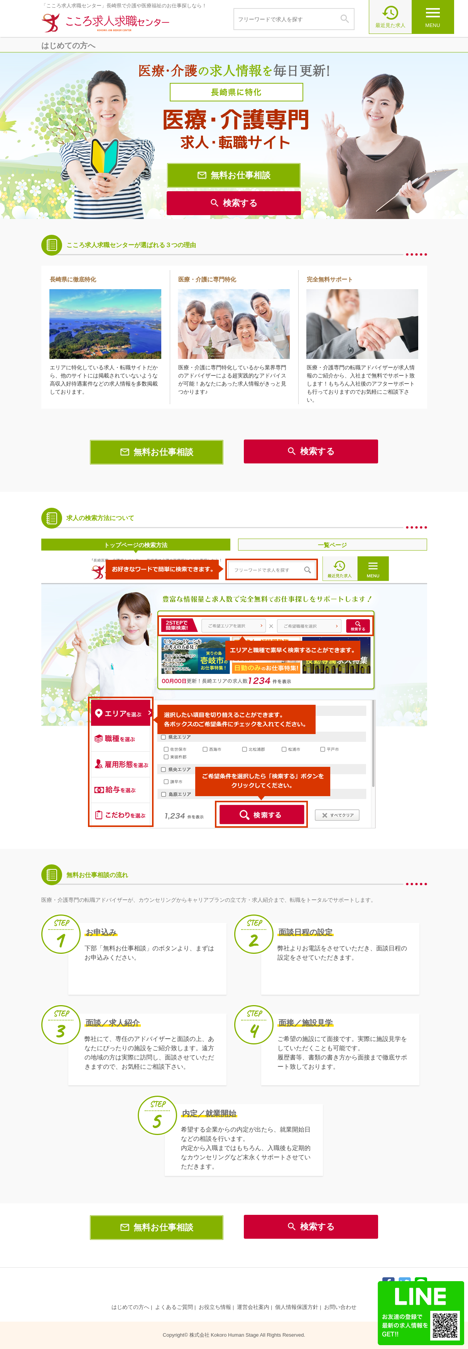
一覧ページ (332, 545)
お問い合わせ (340, 1307)
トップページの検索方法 (135, 545)
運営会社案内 (253, 1307)
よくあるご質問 (174, 1307)
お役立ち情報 (215, 1307)
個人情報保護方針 (296, 1307)
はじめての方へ (130, 1307)
